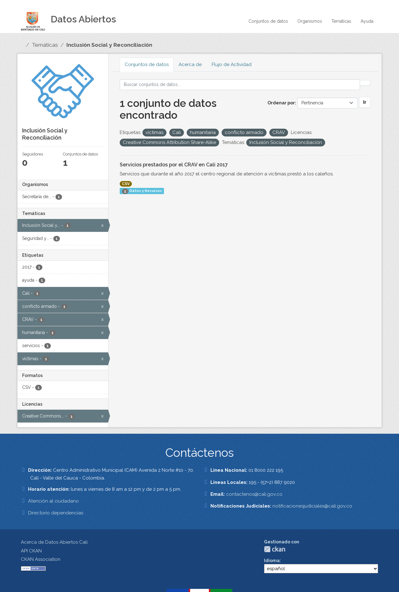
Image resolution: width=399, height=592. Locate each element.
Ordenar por (281, 102)
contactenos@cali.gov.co (254, 494)
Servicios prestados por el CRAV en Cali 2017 (174, 165)
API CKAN (31, 551)
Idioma (272, 560)
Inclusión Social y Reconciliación (109, 45)
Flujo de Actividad (232, 64)
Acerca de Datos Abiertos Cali (54, 542)
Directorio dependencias (55, 513)
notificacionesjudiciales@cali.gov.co (312, 506)
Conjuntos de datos (268, 21)
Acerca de (190, 64)
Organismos (309, 21)
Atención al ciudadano (53, 501)
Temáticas (341, 21)
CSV (126, 184)
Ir (364, 102)
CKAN (274, 549)
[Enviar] (365, 83)
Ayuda (367, 21)
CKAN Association (40, 559)
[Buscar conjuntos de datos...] (240, 84)
